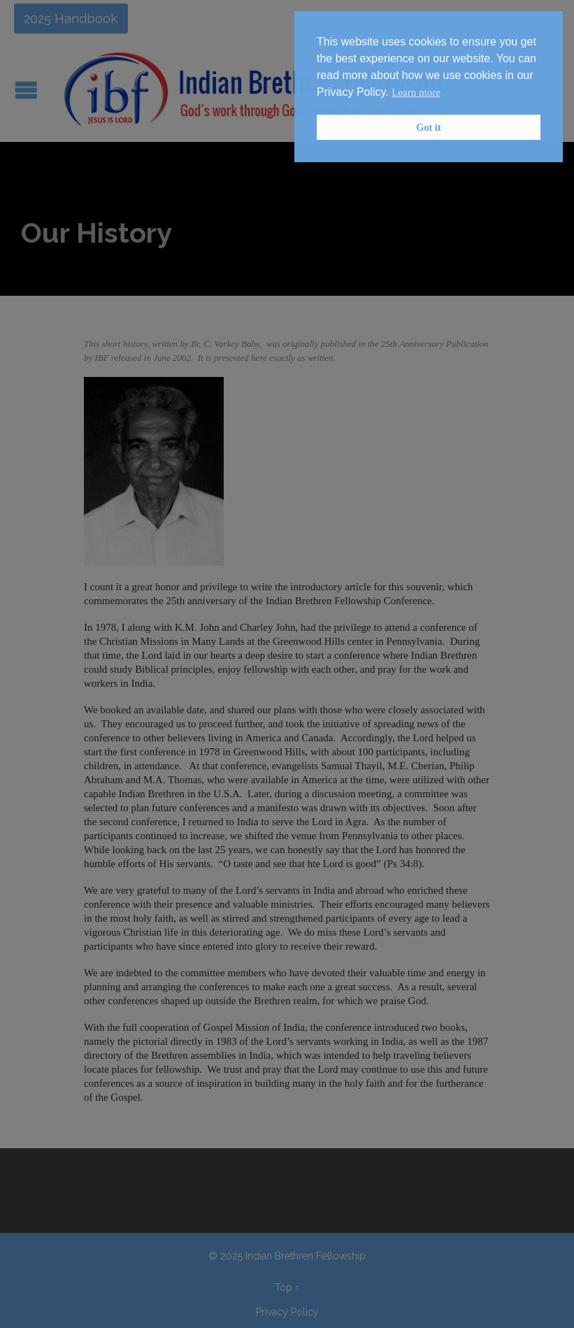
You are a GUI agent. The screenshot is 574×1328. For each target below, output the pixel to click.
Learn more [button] (416, 92)
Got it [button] (428, 127)
